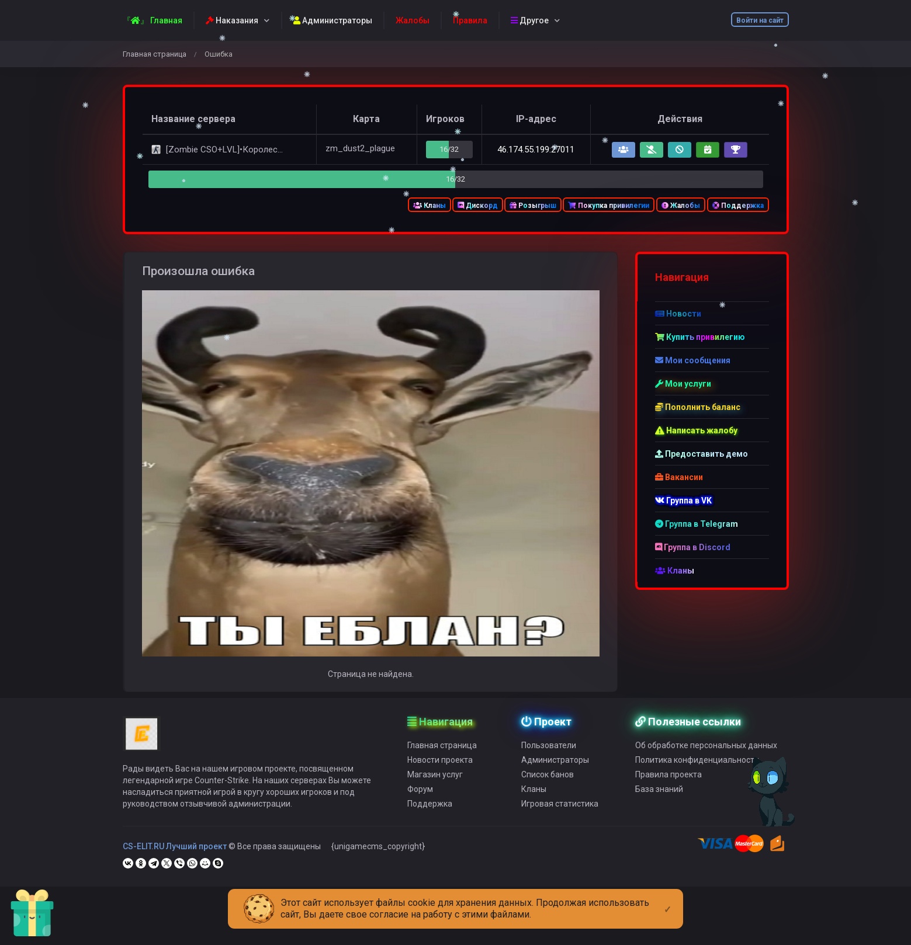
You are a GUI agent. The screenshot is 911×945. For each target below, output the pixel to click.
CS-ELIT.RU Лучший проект (175, 863)
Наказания (232, 20)
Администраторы (332, 20)
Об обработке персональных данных (706, 762)
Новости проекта (440, 776)
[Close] (667, 900)
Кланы (429, 205)
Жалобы (680, 205)
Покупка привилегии (608, 205)
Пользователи (548, 762)
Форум (420, 806)
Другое (530, 20)
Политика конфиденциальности (697, 776)
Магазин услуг (435, 791)
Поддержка (738, 205)
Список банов (547, 791)
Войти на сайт (760, 20)
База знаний (659, 806)
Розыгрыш (533, 205)
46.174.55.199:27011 (535, 149)
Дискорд (478, 205)
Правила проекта (668, 791)
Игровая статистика (559, 820)
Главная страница (154, 54)
